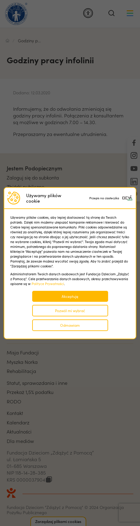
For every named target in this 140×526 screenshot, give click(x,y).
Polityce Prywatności (48, 283)
